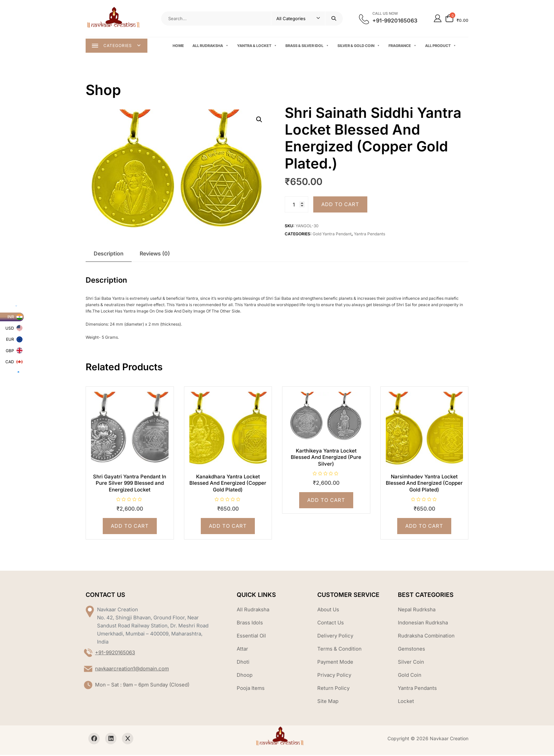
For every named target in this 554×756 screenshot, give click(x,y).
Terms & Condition (339, 649)
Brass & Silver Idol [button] (308, 46)
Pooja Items (251, 689)
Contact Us (330, 623)
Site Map (327, 702)
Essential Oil (251, 636)
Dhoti (243, 662)
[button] (259, 120)
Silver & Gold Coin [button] (359, 46)
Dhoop (244, 675)
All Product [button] (441, 46)
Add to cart (340, 205)
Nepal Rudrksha (416, 610)
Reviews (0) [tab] (155, 254)
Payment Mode (335, 662)
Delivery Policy (335, 636)
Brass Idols (250, 623)
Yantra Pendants (369, 234)
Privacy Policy (334, 675)
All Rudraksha (211, 46)
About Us (328, 610)
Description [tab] (109, 254)
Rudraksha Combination (426, 636)
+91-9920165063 (115, 653)
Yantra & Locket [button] (258, 46)
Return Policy (333, 689)
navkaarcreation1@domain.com (132, 669)
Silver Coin (411, 662)
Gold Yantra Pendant (332, 234)
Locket (406, 702)
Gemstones (411, 649)
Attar (242, 649)
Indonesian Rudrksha (423, 623)
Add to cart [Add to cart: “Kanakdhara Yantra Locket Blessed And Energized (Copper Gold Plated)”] (228, 527)
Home (179, 46)
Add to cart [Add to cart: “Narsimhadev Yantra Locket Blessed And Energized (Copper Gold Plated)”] (424, 527)
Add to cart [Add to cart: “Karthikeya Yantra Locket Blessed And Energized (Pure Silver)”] (326, 501)
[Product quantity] (296, 205)
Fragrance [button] (403, 46)
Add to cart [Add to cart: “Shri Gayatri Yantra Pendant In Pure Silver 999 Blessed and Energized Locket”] (130, 527)
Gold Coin (409, 675)
